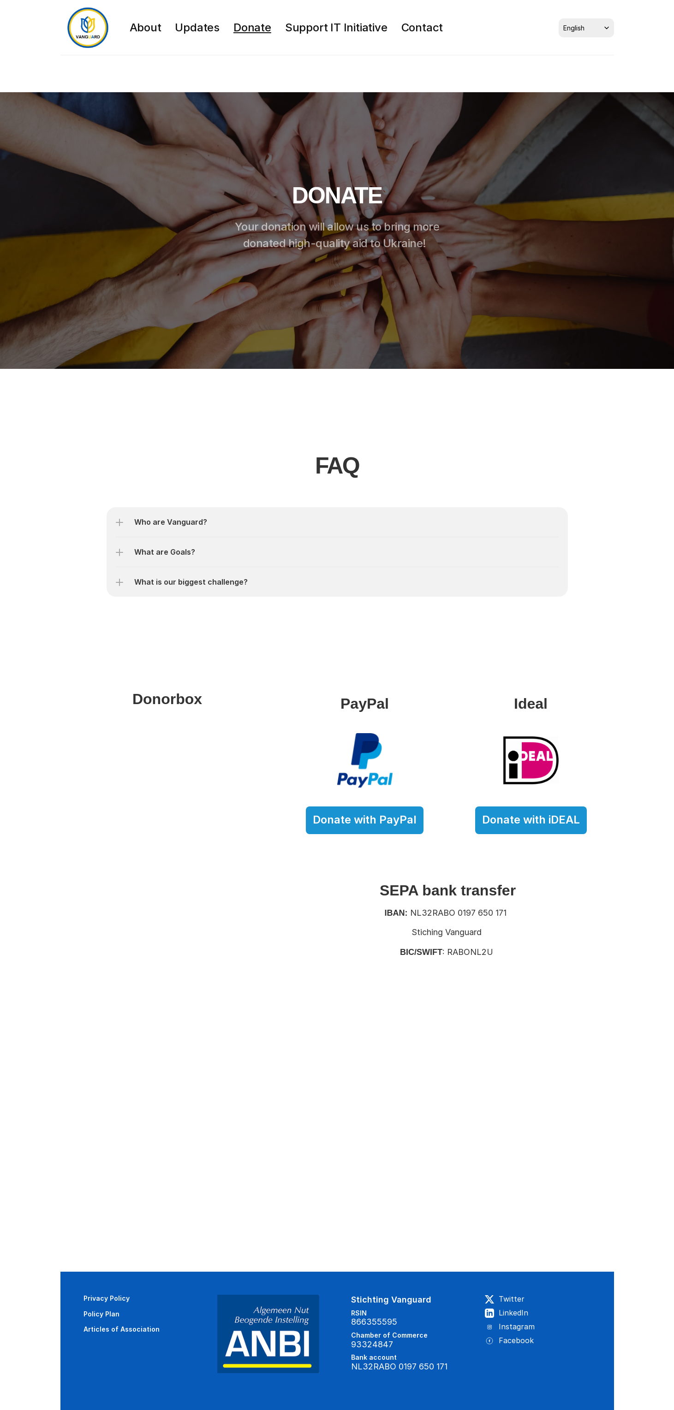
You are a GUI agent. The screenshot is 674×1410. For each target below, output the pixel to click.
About (145, 27)
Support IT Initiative (336, 27)
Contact (422, 27)
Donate (252, 27)
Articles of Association (122, 1329)
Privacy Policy (107, 1298)
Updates (197, 27)
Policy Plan (101, 1314)
